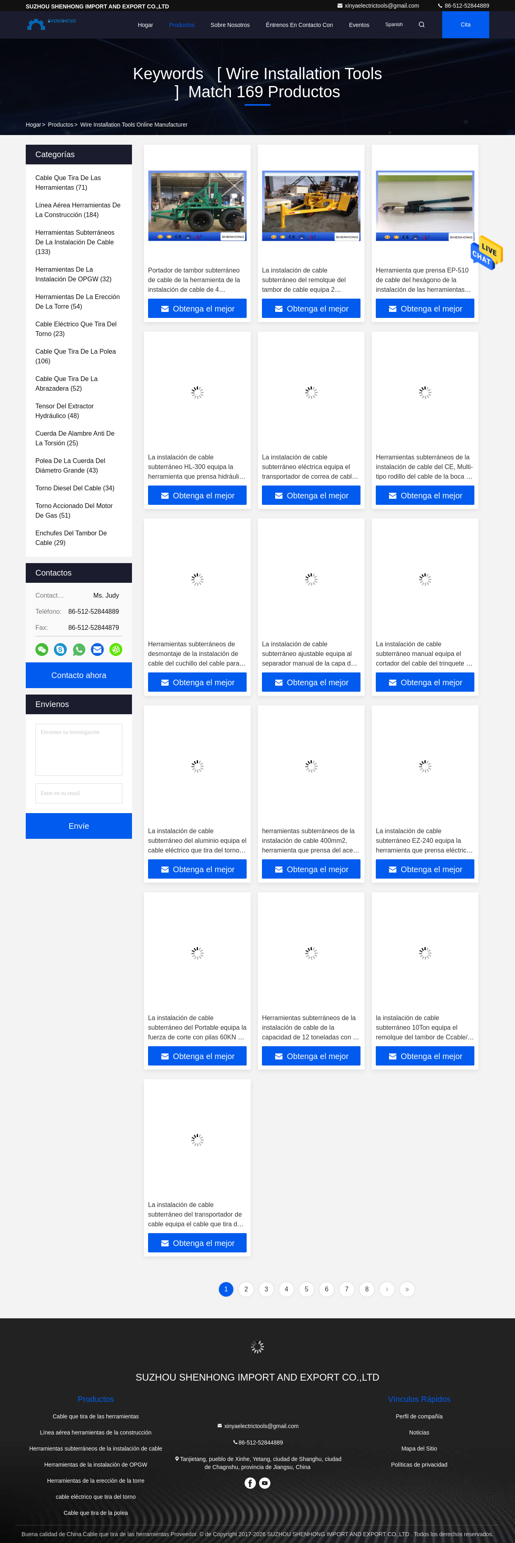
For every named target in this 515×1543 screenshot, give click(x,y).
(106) (75, 356)
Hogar (142, 25)
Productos (179, 25)
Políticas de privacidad (419, 1464)
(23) (76, 329)
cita (465, 25)
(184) (78, 210)
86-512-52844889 (463, 5)
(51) (74, 510)
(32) (73, 274)
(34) (75, 488)
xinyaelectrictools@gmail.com (379, 5)
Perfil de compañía (419, 1416)
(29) (71, 538)
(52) (66, 383)
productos (60, 124)
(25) (75, 438)
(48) (64, 411)
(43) (70, 465)
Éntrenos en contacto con (297, 25)
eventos (356, 25)
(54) (77, 301)
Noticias (419, 1432)
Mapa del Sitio (419, 1448)
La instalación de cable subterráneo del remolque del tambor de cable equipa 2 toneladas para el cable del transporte (304, 289)
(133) (75, 242)
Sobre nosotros (227, 25)
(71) (68, 182)
